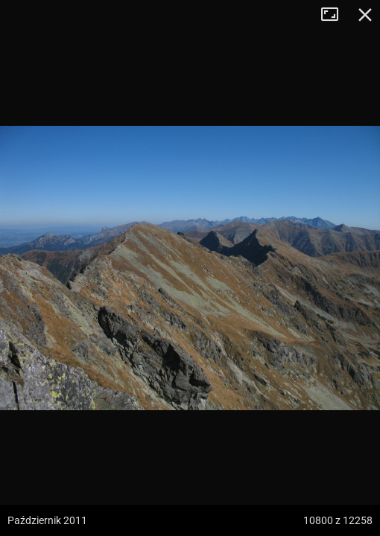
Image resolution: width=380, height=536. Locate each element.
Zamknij (365, 15)
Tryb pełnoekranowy (335, 15)
